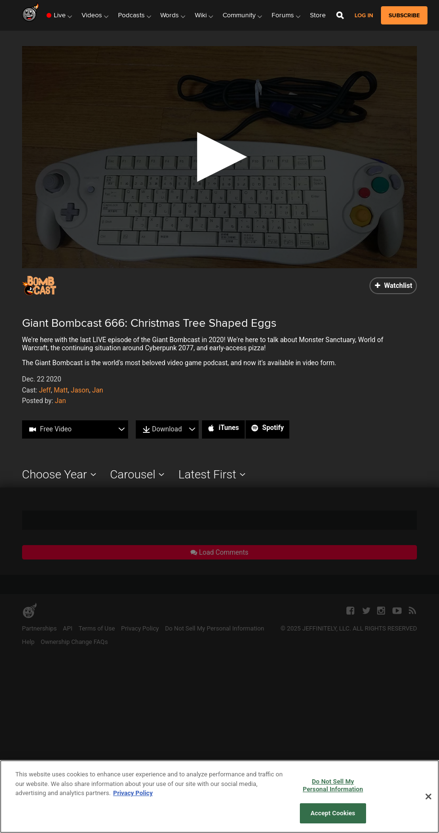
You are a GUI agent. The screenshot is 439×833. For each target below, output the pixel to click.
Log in (364, 15)
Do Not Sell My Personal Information (333, 785)
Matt (61, 390)
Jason (80, 390)
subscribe (404, 15)
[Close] (428, 796)
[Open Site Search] (340, 15)
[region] (219, 796)
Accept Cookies (332, 813)
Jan (97, 390)
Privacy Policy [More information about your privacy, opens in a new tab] (133, 793)
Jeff (45, 390)
